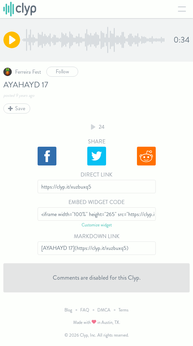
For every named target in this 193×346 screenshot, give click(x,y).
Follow (62, 71)
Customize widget (97, 225)
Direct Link (96, 175)
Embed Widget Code (96, 202)
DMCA (103, 310)
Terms (123, 310)
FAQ (84, 310)
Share (96, 141)
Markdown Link (96, 236)
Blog (68, 310)
